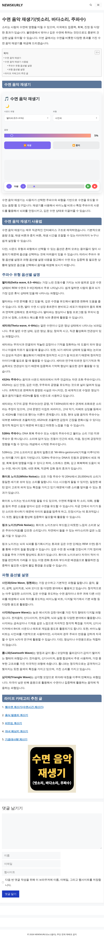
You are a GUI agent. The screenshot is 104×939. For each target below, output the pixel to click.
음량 (6, 129)
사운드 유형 (9, 111)
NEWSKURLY (12, 5)
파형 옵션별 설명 (16, 69)
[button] (91, 5)
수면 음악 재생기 (13, 57)
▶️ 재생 (27, 145)
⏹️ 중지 (76, 145)
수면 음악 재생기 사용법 (16, 61)
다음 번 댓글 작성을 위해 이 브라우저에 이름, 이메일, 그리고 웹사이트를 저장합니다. (53, 882)
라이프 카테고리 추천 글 (16, 73)
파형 (55, 111)
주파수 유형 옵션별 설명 (20, 65)
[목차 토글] (96, 52)
